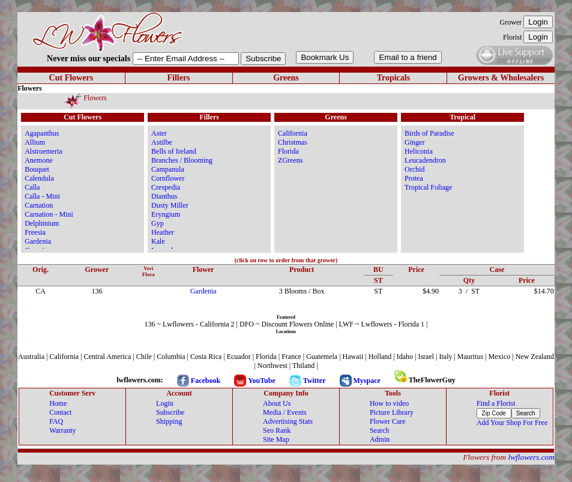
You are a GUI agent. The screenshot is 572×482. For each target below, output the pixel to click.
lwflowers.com (531, 457)
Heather (162, 232)
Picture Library (392, 412)
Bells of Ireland (173, 151)
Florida (288, 151)
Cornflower (167, 178)
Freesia (35, 232)
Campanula (167, 169)
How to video (389, 403)
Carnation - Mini (49, 214)
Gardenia (38, 241)
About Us (277, 403)
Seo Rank (277, 430)
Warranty (62, 430)
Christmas (292, 142)
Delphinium (42, 223)
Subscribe (170, 412)
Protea (414, 178)
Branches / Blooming (181, 160)
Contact (60, 412)
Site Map (276, 439)
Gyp (157, 223)
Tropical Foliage (428, 187)
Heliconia (419, 151)
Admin (380, 439)
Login (164, 403)
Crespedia (165, 187)
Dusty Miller (169, 205)
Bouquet (37, 169)
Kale (158, 241)
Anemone (39, 160)
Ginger (414, 142)
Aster (159, 133)
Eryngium (165, 214)
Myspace (367, 380)
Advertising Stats (288, 421)
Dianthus (164, 196)
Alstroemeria (43, 151)
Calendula (39, 178)
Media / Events (285, 412)
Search (380, 430)
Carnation (39, 205)
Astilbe (161, 142)
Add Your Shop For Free (512, 422)
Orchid (414, 169)
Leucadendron (425, 160)
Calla (32, 187)
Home (58, 403)
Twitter (314, 380)
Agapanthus (42, 133)
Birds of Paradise (429, 133)
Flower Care (388, 421)
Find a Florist (496, 403)
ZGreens (290, 160)
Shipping (169, 421)
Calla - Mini (42, 196)
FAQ (56, 421)
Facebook (205, 380)
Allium (35, 142)
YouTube (261, 380)
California (292, 133)
